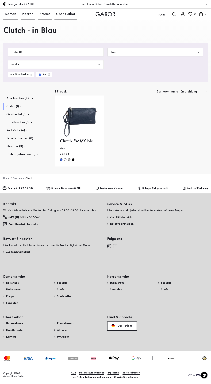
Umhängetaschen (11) (20, 154)
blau (61, 159)
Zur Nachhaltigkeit (18, 252)
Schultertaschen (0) (19, 138)
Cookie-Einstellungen (126, 377)
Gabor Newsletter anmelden (112, 4)
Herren (20, 14)
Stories (33, 14)
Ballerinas (12, 283)
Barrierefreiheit (131, 373)
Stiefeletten (64, 296)
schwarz (73, 159)
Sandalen (12, 303)
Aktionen (62, 330)
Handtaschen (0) (18, 122)
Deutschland (122, 325)
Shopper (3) (14, 146)
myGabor (63, 337)
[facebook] (115, 246)
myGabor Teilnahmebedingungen (92, 377)
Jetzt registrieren (197, 42)
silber (69, 159)
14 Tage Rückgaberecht (153, 188)
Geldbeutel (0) (16, 114)
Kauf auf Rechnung (195, 188)
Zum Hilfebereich (120, 217)
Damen (7, 14)
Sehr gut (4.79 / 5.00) (18, 188)
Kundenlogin (191, 27)
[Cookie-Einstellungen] (204, 375)
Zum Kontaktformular (21, 224)
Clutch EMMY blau (78, 141)
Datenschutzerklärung (91, 373)
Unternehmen (14, 323)
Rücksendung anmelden (174, 64)
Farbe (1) (55, 52)
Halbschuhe (13, 289)
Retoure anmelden (122, 224)
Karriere (11, 337)
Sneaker (62, 283)
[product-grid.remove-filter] (44, 74)
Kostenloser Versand (109, 188)
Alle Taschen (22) (18, 98)
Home (6, 178)
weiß (65, 159)
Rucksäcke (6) (15, 130)
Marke (55, 64)
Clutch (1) (12, 106)
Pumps (10, 296)
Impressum (113, 373)
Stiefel (61, 289)
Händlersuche (14, 330)
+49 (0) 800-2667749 (21, 217)
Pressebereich (65, 323)
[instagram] (109, 246)
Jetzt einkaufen (195, 91)
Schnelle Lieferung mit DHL (64, 188)
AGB (73, 373)
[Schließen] (206, 4)
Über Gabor (49, 14)
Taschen (17, 178)
